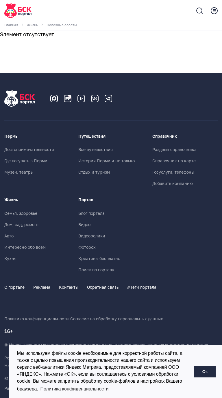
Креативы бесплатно (99, 258)
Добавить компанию (172, 183)
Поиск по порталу (96, 270)
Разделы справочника (174, 149)
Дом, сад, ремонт (21, 224)
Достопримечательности (29, 149)
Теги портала (141, 287)
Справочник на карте (174, 161)
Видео (84, 224)
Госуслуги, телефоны (173, 172)
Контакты (68, 287)
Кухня (10, 258)
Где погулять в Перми (25, 161)
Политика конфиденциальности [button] (74, 388)
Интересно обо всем (25, 247)
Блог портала (91, 213)
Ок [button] (205, 371)
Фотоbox (87, 247)
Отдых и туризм (94, 172)
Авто (9, 236)
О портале (14, 287)
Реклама (41, 287)
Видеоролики (91, 236)
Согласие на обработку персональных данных (116, 319)
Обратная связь (103, 287)
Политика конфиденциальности (36, 319)
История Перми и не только (106, 161)
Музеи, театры (19, 172)
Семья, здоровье (20, 213)
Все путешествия (95, 149)
